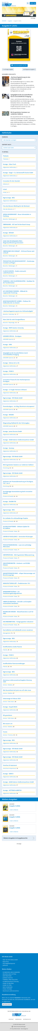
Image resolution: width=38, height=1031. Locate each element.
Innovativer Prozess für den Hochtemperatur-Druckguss (16, 380)
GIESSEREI (4, 20)
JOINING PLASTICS (8, 978)
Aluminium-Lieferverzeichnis (11, 991)
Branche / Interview (8, 314)
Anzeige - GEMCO (8, 773)
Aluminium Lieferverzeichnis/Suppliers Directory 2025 (17, 681)
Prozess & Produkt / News (10, 531)
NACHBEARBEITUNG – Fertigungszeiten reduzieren (18, 621)
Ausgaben (10, 20)
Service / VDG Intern (8, 701)
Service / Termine (8, 735)
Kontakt (11, 1019)
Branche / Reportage (8, 322)
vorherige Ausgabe (8, 69)
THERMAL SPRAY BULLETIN (10, 979)
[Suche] (27, 3)
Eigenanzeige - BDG (9, 198)
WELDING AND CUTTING (9, 974)
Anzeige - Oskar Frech (9, 164)
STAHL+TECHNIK (7, 989)
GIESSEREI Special (8, 339)
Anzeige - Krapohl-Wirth (10, 707)
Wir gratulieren (7, 715)
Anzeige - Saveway (8, 448)
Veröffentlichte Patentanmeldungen (14, 663)
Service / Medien (7, 685)
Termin (5, 732)
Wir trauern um (7, 723)
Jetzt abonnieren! (7, 1004)
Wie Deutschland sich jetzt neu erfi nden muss (17, 690)
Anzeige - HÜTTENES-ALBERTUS (12, 790)
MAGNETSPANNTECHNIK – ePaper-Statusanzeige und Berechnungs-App (19, 574)
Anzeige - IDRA (7, 344)
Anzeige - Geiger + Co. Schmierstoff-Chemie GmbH (18, 172)
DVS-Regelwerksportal (9, 963)
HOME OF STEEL (7, 985)
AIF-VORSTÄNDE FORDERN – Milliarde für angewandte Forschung (15, 292)
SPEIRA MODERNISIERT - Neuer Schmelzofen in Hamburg (17, 215)
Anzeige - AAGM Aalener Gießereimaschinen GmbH (18, 440)
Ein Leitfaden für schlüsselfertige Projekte (15, 518)
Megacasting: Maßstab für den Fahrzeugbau (16, 423)
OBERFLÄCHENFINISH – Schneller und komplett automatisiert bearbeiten (17, 602)
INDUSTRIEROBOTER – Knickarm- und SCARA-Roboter (16, 564)
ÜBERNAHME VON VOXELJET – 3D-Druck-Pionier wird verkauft (18, 252)
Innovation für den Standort (11, 181)
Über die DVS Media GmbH (10, 960)
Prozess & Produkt (8, 496)
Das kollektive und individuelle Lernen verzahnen (18, 630)
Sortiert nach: (6, 144)
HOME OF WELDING (8, 983)
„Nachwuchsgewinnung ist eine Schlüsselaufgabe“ (20, 78)
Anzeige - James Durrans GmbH (12, 431)
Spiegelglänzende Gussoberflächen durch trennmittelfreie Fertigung (22, 95)
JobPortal (5, 965)
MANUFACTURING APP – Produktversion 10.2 (16, 583)
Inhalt (5, 189)
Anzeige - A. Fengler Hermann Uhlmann (15, 389)
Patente (5, 650)
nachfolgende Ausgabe (29, 69)
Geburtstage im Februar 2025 (12, 698)
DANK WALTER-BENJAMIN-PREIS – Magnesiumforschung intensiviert (13, 242)
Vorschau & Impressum (10, 765)
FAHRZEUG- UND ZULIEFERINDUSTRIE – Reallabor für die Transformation (19, 282)
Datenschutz (27, 1019)
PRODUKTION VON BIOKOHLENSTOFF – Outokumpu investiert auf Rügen (18, 262)
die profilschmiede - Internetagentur (19, 1028)
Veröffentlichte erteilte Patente (12, 647)
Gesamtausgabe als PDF (18, 65)
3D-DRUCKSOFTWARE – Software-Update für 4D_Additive (16, 527)
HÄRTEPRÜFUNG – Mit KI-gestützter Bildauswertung (18, 555)
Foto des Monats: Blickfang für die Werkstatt (16, 206)
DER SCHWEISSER (7, 987)
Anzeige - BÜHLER (8, 233)
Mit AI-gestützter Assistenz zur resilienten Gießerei (20, 113)
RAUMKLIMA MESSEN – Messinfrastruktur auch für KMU (18, 612)
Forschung (6, 468)
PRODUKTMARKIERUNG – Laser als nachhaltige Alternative (17, 545)
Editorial (5, 184)
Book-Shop (6, 961)
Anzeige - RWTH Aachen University (13, 328)
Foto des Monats (7, 209)
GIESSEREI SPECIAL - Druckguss (12, 336)
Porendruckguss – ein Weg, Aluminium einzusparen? (18, 406)
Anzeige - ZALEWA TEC (9, 501)
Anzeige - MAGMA (8, 414)
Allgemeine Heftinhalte (9, 167)
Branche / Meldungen (9, 219)
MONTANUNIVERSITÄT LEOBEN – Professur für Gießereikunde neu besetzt (17, 302)
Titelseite (6, 156)
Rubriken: (5, 137)
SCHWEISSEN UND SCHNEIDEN (11, 972)
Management (6, 633)
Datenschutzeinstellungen (20, 1026)
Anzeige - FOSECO (8, 371)
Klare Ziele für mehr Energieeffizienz (14, 319)
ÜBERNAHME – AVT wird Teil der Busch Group (16, 224)
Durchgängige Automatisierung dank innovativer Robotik (17, 492)
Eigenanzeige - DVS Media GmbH (12, 398)
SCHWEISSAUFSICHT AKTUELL (11, 981)
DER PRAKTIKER (7, 976)
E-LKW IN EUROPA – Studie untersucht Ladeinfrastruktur (14, 272)
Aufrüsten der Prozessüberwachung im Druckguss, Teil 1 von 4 (18, 482)
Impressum (18, 1019)
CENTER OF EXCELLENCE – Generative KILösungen (18, 536)
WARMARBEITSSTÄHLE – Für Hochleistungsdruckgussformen (12, 592)
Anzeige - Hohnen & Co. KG (11, 363)
